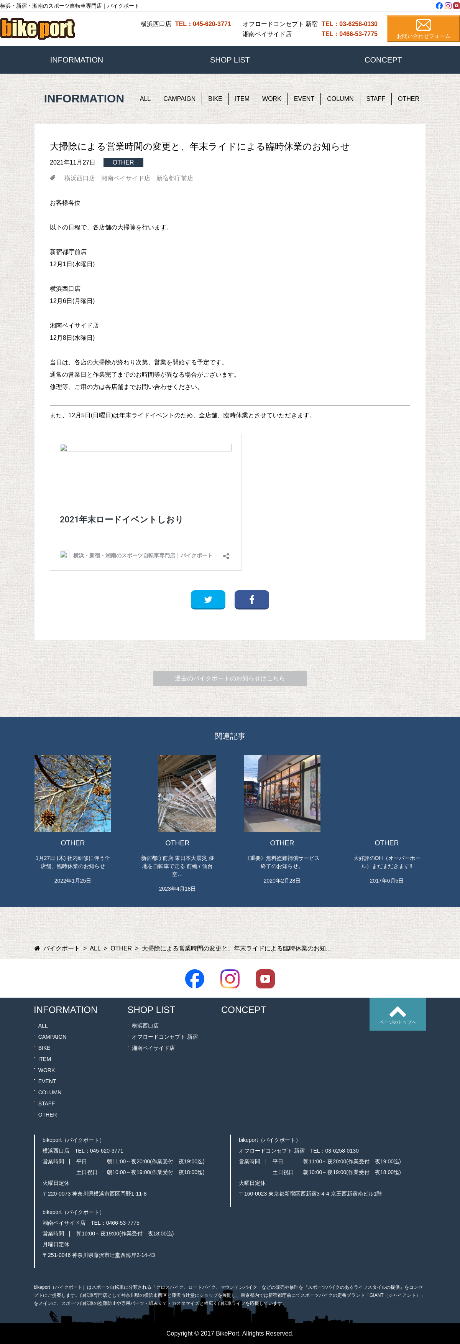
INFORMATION (77, 60)
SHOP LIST (230, 60)
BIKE (215, 99)
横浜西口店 (79, 178)
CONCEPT (383, 60)
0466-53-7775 (123, 1223)
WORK (271, 99)
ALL (145, 99)
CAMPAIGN (179, 99)
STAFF (375, 99)
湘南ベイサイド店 (125, 178)
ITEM (242, 99)
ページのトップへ (398, 1022)
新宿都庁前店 (174, 178)
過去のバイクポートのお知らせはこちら (230, 678)
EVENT (304, 99)
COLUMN (340, 99)
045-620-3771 (106, 1151)
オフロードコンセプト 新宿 (165, 1037)
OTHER (408, 99)
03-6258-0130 (342, 1151)
